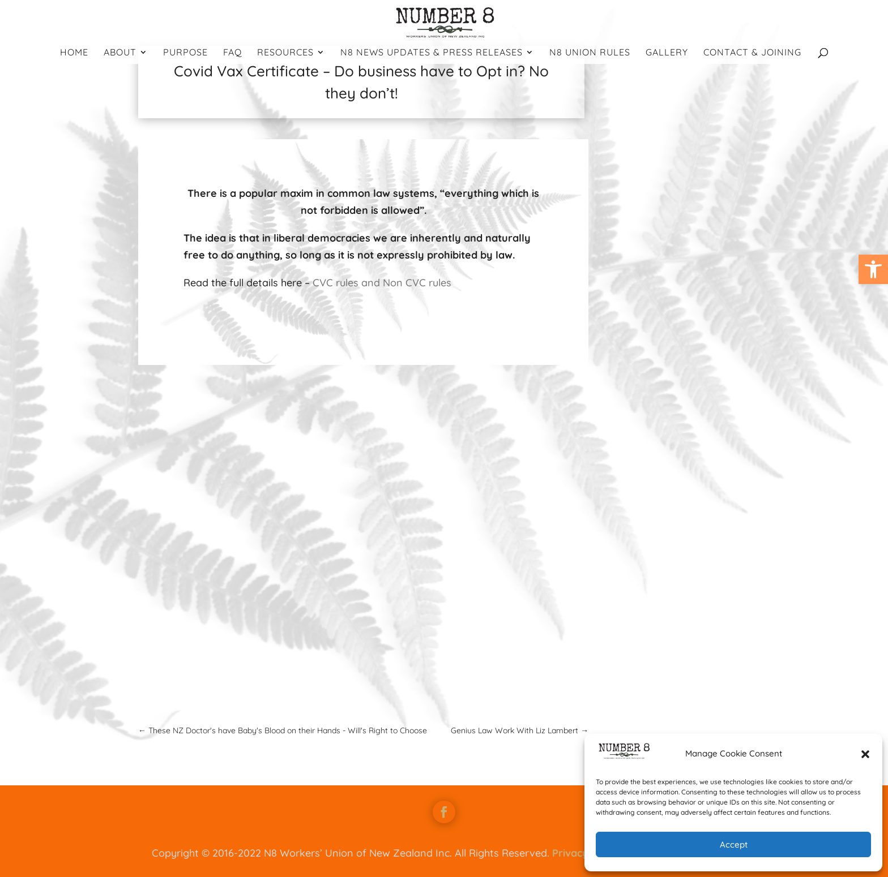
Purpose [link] (185, 53)
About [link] (120, 53)
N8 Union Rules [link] (589, 53)
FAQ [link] (232, 53)
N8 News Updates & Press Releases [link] (431, 53)
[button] (865, 754)
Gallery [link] (667, 53)
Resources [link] (285, 53)
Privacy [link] (570, 852)
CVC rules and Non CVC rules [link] (382, 282)
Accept (734, 844)
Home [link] (74, 53)
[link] (873, 269)
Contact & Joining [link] (752, 53)
